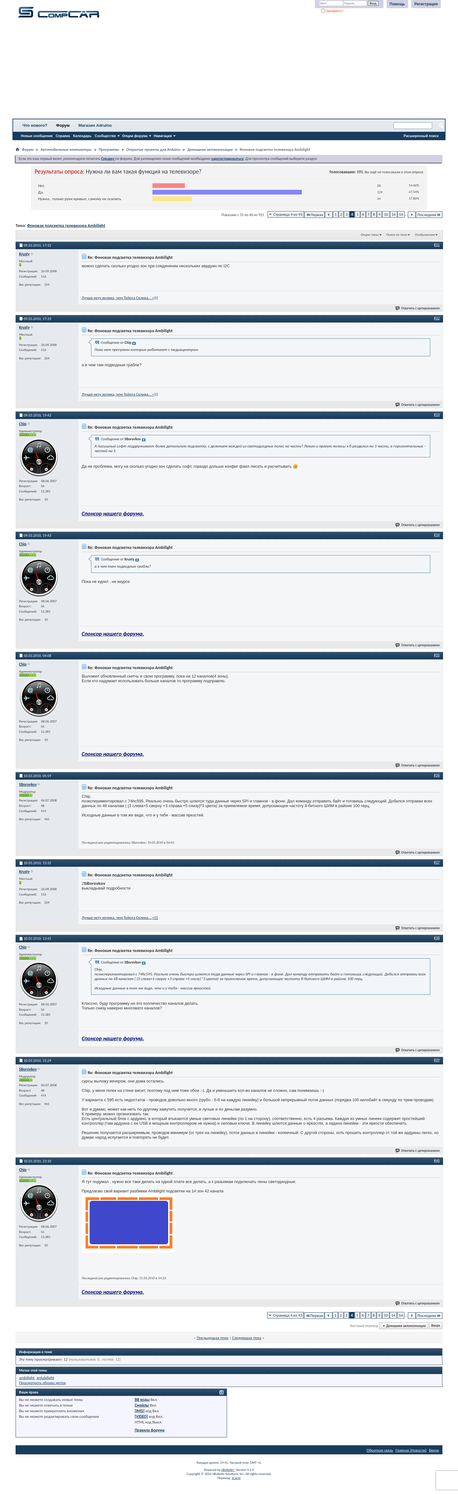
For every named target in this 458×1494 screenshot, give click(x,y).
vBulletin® (228, 1470)
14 (394, 214)
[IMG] (140, 1410)
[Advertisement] (195, 70)
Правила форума (150, 1430)
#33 (437, 414)
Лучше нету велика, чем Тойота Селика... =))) (120, 297)
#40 (437, 1160)
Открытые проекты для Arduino (153, 149)
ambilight (27, 1377)
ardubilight (45, 1377)
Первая (314, 214)
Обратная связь (380, 1450)
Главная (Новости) (411, 1450)
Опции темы (370, 235)
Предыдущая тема (213, 1337)
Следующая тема (246, 1337)
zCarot (236, 1478)
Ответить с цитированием (418, 308)
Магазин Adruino (95, 125)
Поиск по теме (396, 235)
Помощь (397, 4)
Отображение (425, 235)
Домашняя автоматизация (210, 149)
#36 (437, 775)
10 (386, 214)
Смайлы (142, 1405)
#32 (437, 318)
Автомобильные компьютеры (66, 149)
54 (401, 214)
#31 (437, 245)
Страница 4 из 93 (287, 214)
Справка (63, 136)
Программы (109, 149)
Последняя (429, 214)
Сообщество (105, 136)
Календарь (82, 136)
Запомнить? (332, 11)
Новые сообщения (37, 136)
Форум (63, 125)
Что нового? (34, 125)
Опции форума (134, 136)
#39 (437, 1060)
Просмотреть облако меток (42, 1382)
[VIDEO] (141, 1416)
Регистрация (426, 4)
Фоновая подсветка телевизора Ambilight (66, 225)
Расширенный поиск (421, 136)
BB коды (142, 1399)
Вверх (435, 1326)
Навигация (163, 136)
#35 (437, 655)
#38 (437, 938)
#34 (437, 535)
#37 (437, 862)
